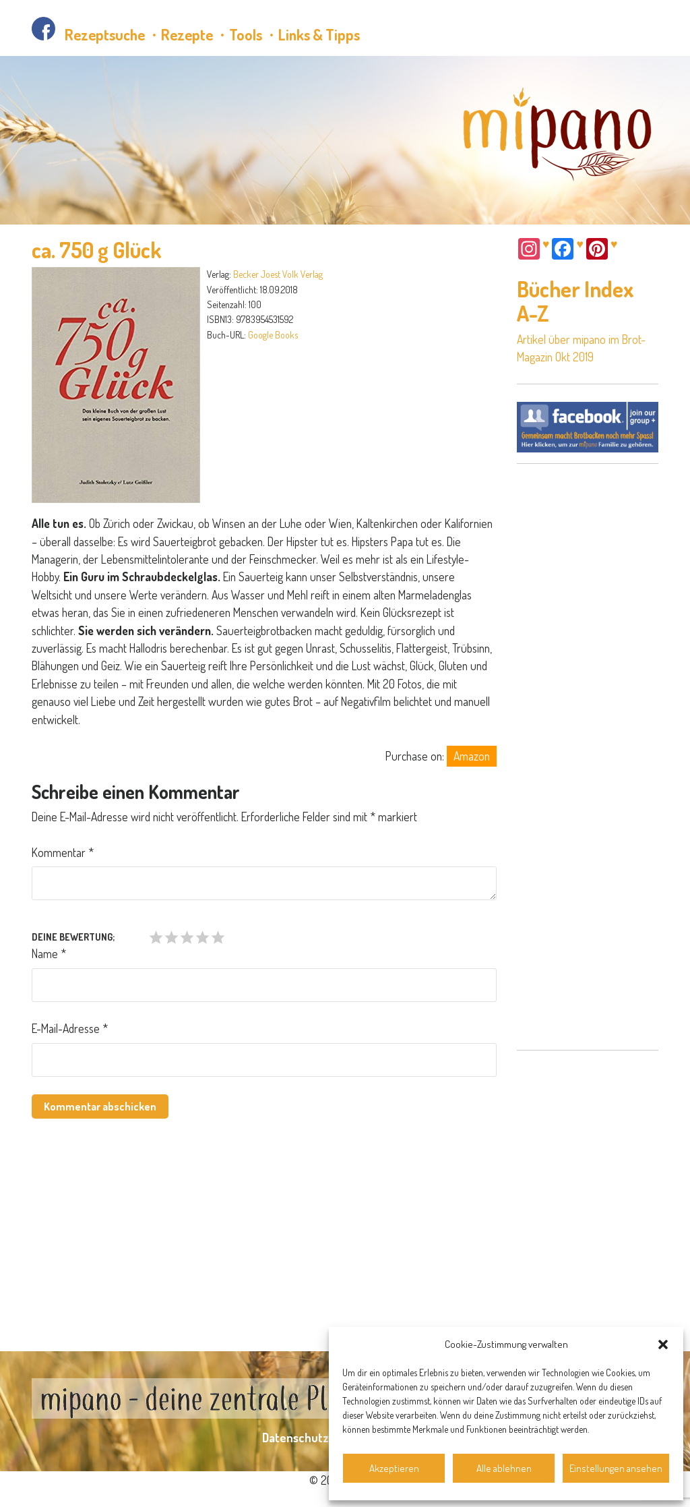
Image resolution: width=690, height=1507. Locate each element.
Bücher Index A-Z (575, 300)
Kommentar (63, 852)
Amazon (471, 755)
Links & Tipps (319, 34)
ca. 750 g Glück (97, 250)
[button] (663, 1344)
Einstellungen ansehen (615, 1468)
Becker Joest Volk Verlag (278, 274)
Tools (245, 34)
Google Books (273, 335)
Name (49, 953)
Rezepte (187, 34)
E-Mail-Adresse (70, 1028)
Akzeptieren (394, 1468)
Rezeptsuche (105, 34)
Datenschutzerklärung (321, 1437)
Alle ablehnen (504, 1468)
